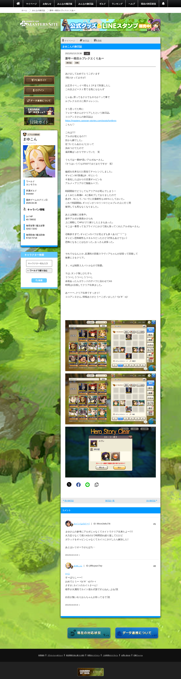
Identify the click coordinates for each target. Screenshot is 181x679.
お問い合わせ (125, 655)
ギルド (102, 3)
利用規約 (41, 655)
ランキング (117, 3)
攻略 (77, 62)
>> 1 (67, 573)
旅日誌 (86, 40)
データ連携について (39, 100)
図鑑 (99, 40)
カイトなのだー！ (82, 523)
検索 (40, 280)
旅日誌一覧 (110, 500)
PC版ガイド (39, 80)
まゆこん (78, 565)
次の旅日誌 (151, 500)
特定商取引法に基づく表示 (75, 655)
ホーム (24, 10)
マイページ (31, 3)
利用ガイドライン (94, 655)
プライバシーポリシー (55, 655)
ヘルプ (131, 3)
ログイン (39, 90)
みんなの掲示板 (64, 3)
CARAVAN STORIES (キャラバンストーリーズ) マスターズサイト (39, 24)
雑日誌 (69, 62)
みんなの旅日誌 (85, 3)
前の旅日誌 (69, 500)
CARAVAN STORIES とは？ (39, 111)
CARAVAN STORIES (90, 672)
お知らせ (47, 3)
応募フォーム (138, 655)
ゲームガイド (39, 121)
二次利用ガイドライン (110, 655)
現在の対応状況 (148, 3)
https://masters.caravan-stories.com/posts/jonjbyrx (90, 120)
